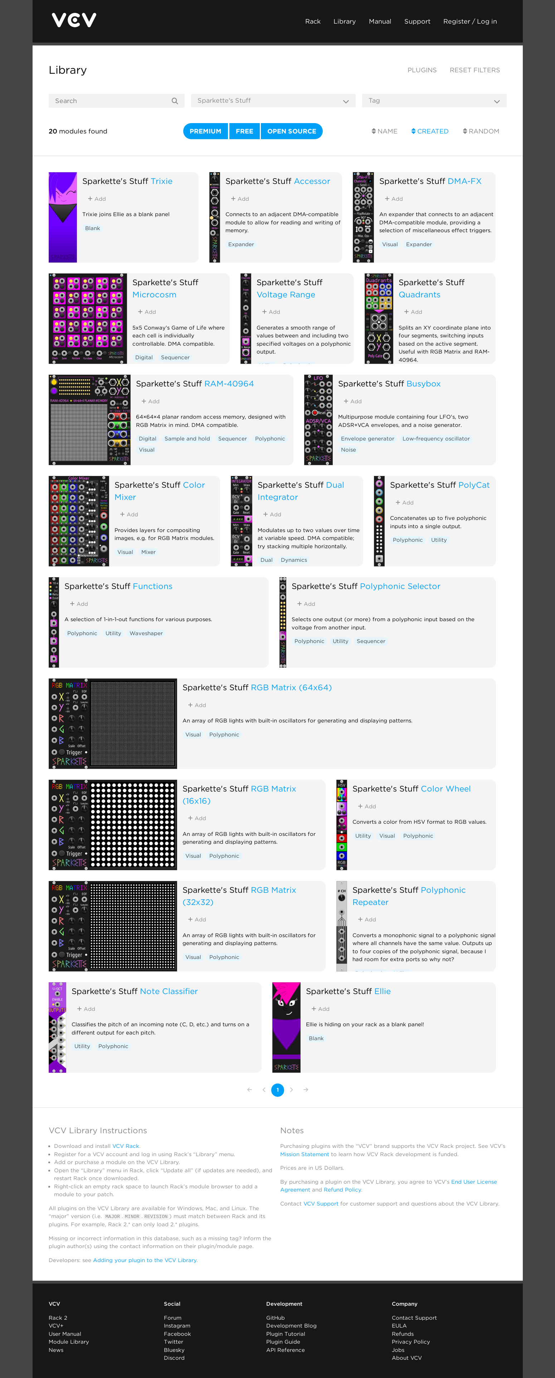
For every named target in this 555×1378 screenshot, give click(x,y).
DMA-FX (465, 181)
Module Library (69, 1342)
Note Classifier (169, 991)
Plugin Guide (283, 1342)
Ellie (382, 991)
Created (430, 131)
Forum (172, 1317)
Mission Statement (304, 1154)
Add (97, 199)
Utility (439, 540)
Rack (313, 21)
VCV (54, 1304)
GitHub (275, 1317)
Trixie (161, 181)
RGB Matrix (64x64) (291, 687)
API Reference (285, 1350)
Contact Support (414, 1317)
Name (385, 131)
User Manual (65, 1333)
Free (244, 131)
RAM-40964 (229, 383)
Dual (267, 560)
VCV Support (321, 1204)
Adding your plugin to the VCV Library (144, 1260)
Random (481, 131)
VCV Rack (125, 1146)
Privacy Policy (411, 1342)
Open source (291, 131)
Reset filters (475, 70)
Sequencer (175, 357)
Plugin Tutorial (285, 1333)
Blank (92, 228)
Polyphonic (270, 438)
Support (417, 21)
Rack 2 (58, 1317)
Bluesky (174, 1350)
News (56, 1350)
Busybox (423, 383)
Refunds (403, 1333)
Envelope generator (367, 438)
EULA (399, 1326)
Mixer (148, 552)
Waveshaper (146, 633)
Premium (205, 131)
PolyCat (474, 485)
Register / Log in (470, 21)
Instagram (177, 1326)
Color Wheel (446, 788)
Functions (152, 586)
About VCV (407, 1358)
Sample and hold (187, 438)
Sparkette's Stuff (115, 181)
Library (345, 21)
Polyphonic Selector (400, 586)
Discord (174, 1358)
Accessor (312, 181)
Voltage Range (286, 294)
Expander (241, 244)
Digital (144, 357)
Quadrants (419, 294)
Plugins (422, 70)
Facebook (177, 1333)
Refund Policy (342, 1190)
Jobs (398, 1350)
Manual (380, 21)
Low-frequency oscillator (436, 438)
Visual (390, 244)
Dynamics (294, 560)
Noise (348, 450)
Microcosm (154, 294)
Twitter (173, 1342)
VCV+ (56, 1326)
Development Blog (291, 1326)
